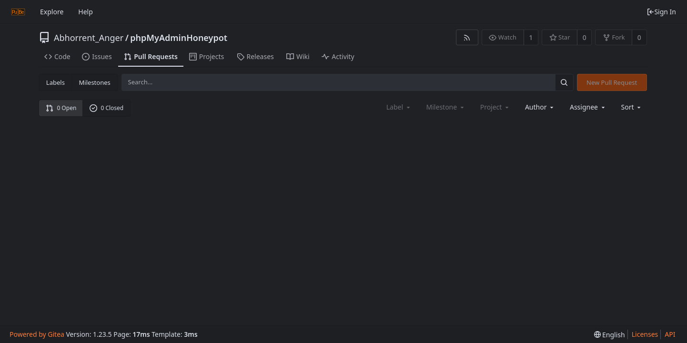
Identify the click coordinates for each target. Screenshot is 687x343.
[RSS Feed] (467, 37)
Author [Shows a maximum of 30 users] (540, 106)
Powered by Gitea (37, 334)
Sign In (661, 11)
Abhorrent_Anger (88, 37)
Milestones (95, 82)
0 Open (61, 108)
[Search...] (564, 82)
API (670, 334)
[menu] (632, 107)
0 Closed (107, 108)
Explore (51, 11)
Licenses (645, 334)
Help (85, 11)
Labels (55, 82)
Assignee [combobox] (588, 106)
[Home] (18, 11)
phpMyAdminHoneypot (178, 37)
